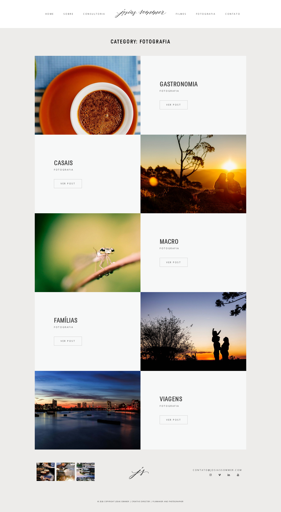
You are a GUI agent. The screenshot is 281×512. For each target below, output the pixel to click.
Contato (232, 13)
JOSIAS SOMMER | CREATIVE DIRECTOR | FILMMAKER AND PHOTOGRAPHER (149, 501)
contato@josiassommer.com (217, 470)
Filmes (181, 13)
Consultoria (94, 13)
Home (49, 13)
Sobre (68, 13)
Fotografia (206, 13)
